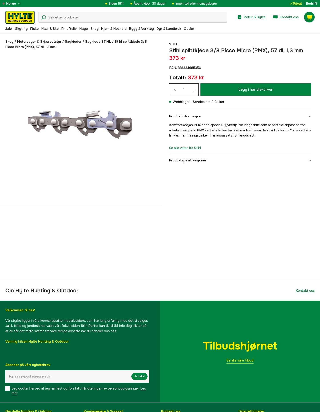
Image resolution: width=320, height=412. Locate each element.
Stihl (174, 44)
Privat (296, 4)
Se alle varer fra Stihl (185, 148)
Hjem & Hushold (113, 28)
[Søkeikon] (43, 17)
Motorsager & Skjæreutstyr (39, 41)
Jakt (8, 28)
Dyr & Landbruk (168, 28)
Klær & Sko (50, 28)
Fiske (34, 28)
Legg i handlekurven (255, 89)
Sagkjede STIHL (98, 41)
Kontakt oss (305, 290)
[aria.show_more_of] (16, 3)
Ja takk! (139, 376)
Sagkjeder (73, 41)
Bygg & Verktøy (141, 28)
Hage (83, 28)
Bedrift (311, 4)
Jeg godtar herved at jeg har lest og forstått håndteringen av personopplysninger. (79, 390)
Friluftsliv (69, 28)
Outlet (189, 28)
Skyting (21, 28)
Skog (94, 28)
